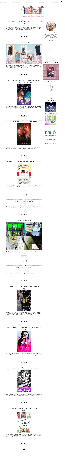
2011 (50, 98)
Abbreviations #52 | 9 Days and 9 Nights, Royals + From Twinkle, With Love (24, 409)
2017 (50, 91)
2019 (50, 89)
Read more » (24, 31)
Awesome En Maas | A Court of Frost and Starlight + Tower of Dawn (24, 287)
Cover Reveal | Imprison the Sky (24, 201)
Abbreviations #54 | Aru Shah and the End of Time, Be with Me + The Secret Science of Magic (24, 81)
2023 (51, 85)
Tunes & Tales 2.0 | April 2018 (24, 267)
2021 (51, 87)
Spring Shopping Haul (24, 42)
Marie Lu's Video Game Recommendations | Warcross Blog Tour (51, 126)
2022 (51, 86)
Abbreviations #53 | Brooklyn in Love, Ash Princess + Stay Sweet (24, 161)
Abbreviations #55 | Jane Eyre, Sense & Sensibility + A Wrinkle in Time (24, 22)
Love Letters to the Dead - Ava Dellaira (51, 113)
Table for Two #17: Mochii (24, 220)
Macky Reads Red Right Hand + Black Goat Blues (24, 122)
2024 (51, 84)
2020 (50, 88)
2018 (50, 90)
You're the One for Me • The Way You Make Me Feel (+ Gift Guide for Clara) (24, 328)
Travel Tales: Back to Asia (51, 139)
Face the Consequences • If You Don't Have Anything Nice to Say (24, 369)
